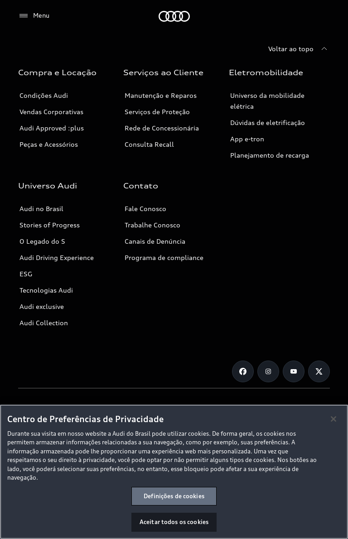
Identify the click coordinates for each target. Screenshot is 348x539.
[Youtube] (293, 371)
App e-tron (247, 139)
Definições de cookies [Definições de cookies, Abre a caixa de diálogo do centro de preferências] (174, 496)
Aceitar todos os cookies (174, 522)
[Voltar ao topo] (299, 48)
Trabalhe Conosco (152, 225)
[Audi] (174, 16)
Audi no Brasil (41, 208)
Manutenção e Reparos (161, 95)
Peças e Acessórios (48, 144)
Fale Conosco (145, 208)
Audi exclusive (41, 306)
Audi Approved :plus (51, 128)
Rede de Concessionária (162, 128)
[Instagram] (268, 371)
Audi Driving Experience (56, 257)
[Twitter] (319, 371)
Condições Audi (43, 95)
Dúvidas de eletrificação (267, 122)
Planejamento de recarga (269, 155)
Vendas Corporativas (51, 112)
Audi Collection (43, 323)
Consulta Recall (149, 144)
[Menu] (33, 16)
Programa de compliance (164, 257)
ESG (25, 274)
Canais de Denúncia (155, 241)
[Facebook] (243, 371)
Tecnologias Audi (46, 290)
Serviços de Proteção (157, 112)
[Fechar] (333, 419)
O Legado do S (42, 241)
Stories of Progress (49, 225)
